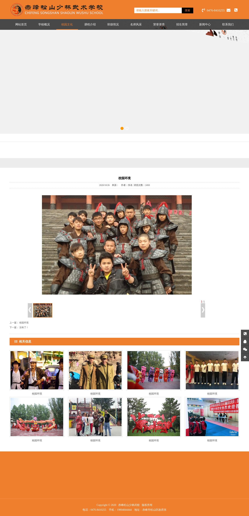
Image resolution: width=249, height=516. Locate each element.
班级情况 (113, 24)
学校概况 (44, 24)
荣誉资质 (159, 24)
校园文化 (67, 24)
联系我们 (228, 24)
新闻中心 (205, 24)
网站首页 (21, 24)
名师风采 (136, 24)
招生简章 (182, 24)
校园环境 (24, 322)
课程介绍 (90, 24)
